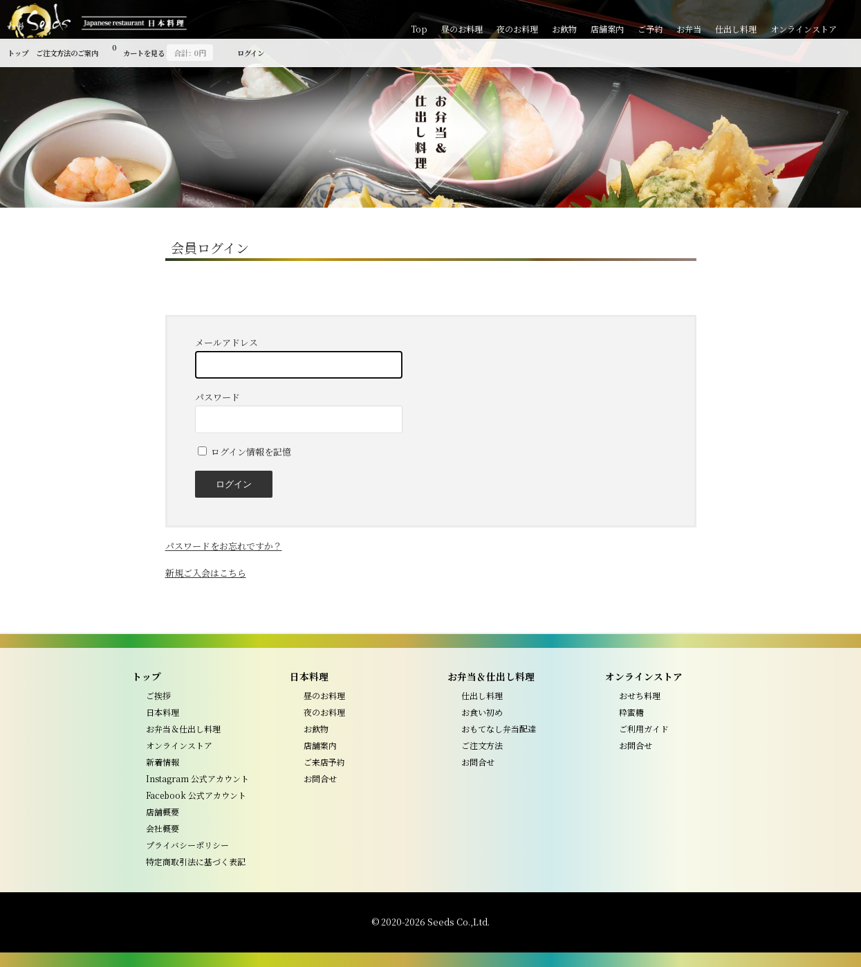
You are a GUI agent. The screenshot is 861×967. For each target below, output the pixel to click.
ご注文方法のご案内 (67, 53)
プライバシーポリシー (187, 845)
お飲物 (564, 29)
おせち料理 (639, 695)
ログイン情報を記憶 (244, 451)
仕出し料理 (736, 29)
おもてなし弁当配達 (498, 728)
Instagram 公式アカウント (197, 778)
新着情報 (162, 762)
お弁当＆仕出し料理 (183, 728)
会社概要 (162, 828)
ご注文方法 (482, 745)
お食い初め (482, 712)
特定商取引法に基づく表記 (196, 861)
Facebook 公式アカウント (196, 795)
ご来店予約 (324, 762)
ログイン (250, 53)
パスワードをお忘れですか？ (223, 545)
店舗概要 (162, 811)
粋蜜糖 (631, 712)
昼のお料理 (462, 29)
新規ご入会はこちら (205, 572)
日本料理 (162, 712)
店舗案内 (607, 29)
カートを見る (162, 51)
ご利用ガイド (644, 728)
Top (419, 29)
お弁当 (688, 29)
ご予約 (650, 29)
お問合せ (320, 778)
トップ (18, 53)
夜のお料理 (517, 29)
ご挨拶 (158, 695)
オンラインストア (803, 29)
